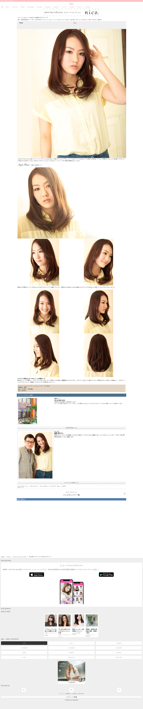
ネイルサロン (71, 652)
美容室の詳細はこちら (71, 427)
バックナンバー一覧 (94, 493)
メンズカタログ (24, 647)
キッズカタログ (71, 647)
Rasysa (2, 556)
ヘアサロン (24, 652)
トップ (24, 643)
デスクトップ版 (71, 697)
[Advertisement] (71, 527)
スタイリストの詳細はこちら (71, 482)
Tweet (21, 23)
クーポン (24, 657)
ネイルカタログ (119, 647)
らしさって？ (61, 693)
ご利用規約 (67, 693)
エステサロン (119, 652)
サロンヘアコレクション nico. (20, 556)
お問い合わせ (81, 693)
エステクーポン (119, 657)
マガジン (9, 556)
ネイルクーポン (71, 657)
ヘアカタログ (119, 643)
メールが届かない (74, 693)
